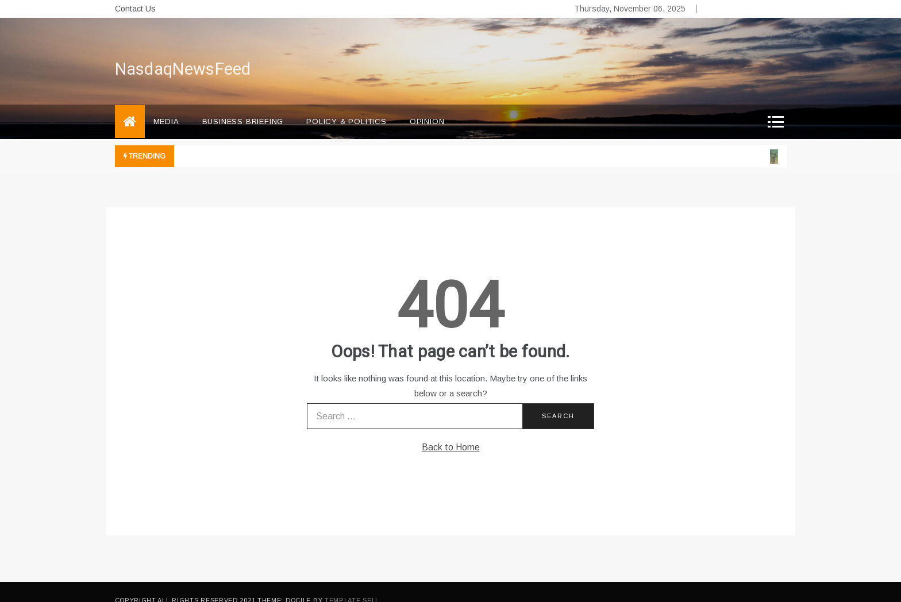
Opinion (427, 105)
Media (166, 105)
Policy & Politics (346, 105)
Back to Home (451, 430)
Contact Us (135, 8)
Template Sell (352, 583)
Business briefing (243, 105)
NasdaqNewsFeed (183, 53)
